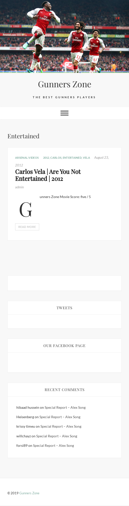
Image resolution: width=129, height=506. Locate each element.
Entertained (72, 157)
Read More (27, 226)
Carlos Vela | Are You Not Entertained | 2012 (48, 175)
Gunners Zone (64, 84)
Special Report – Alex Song (65, 407)
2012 (46, 157)
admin (19, 187)
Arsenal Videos (27, 157)
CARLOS (56, 157)
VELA (86, 157)
